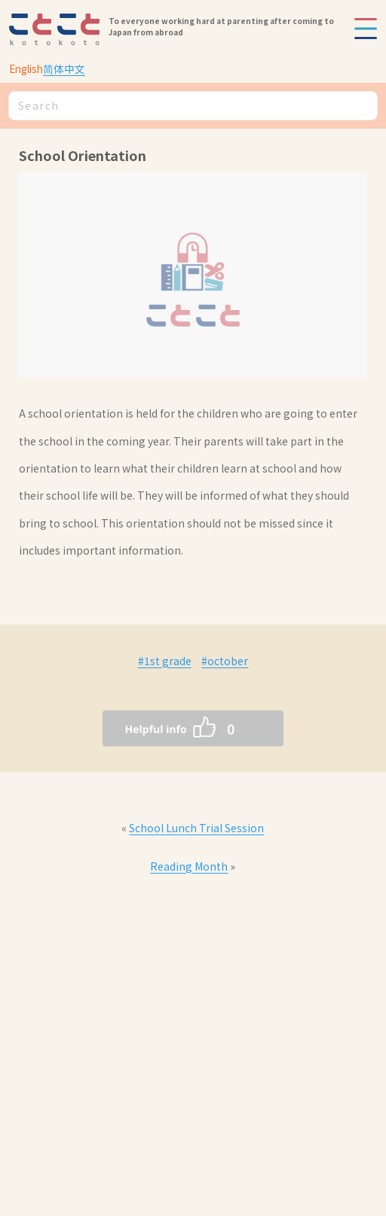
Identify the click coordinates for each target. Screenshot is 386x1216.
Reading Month (189, 866)
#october (224, 660)
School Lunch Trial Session (196, 827)
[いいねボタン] (163, 728)
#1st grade (164, 660)
